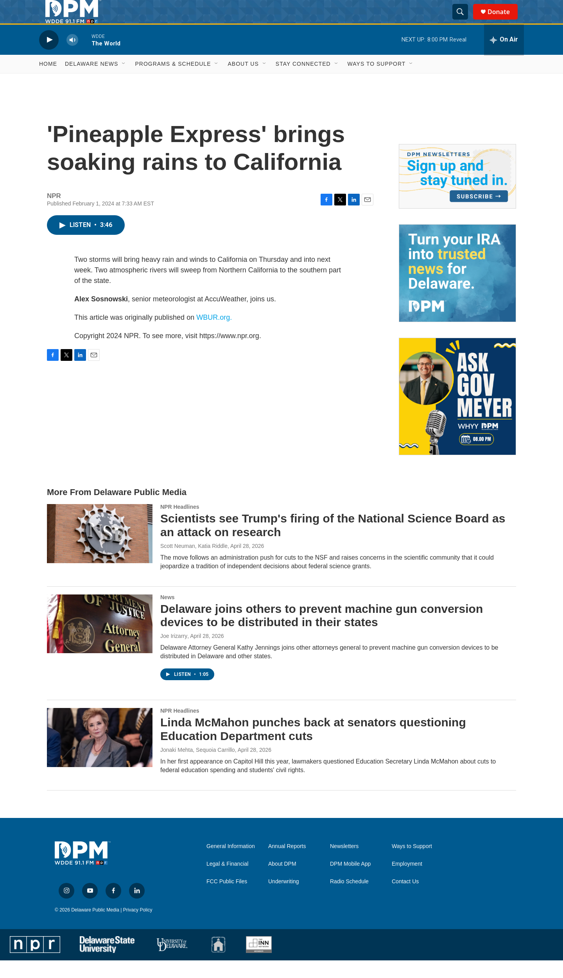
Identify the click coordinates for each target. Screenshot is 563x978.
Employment (407, 881)
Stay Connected (303, 81)
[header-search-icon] (464, 21)
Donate (503, 20)
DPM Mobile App (350, 881)
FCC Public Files (226, 899)
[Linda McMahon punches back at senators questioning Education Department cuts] (99, 755)
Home (48, 81)
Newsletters (344, 864)
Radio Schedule (349, 899)
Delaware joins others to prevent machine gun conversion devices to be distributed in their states (321, 633)
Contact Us (405, 899)
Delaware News (91, 81)
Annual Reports (287, 864)
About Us (243, 81)
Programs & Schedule (173, 81)
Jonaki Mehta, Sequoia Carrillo (197, 767)
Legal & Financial (227, 881)
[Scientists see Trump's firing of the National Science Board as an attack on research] (99, 551)
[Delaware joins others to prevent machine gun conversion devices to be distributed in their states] (99, 641)
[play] (49, 57)
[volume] (72, 57)
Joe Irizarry (173, 653)
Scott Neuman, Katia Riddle (194, 563)
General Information (230, 864)
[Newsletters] (457, 194)
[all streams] (504, 57)
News (167, 615)
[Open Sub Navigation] (124, 81)
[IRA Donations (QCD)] (457, 290)
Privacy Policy (137, 927)
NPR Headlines (179, 524)
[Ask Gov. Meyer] (457, 414)
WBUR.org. (214, 335)
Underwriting (283, 899)
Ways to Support (377, 81)
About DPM (282, 881)
